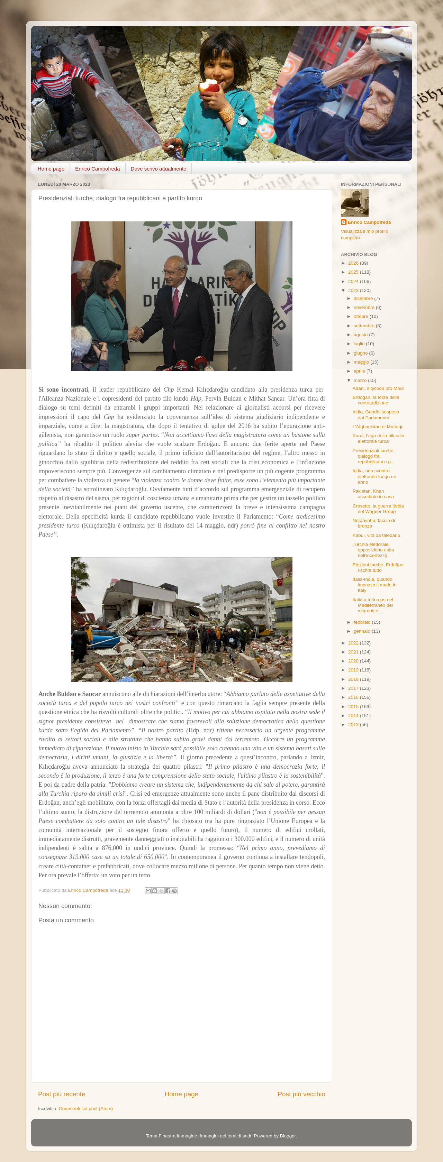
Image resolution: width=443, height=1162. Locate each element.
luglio (360, 343)
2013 (354, 724)
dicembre (364, 298)
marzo (361, 380)
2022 (354, 643)
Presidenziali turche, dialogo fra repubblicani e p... (374, 456)
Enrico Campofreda (97, 169)
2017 (354, 688)
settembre (365, 325)
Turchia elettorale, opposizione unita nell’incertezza (373, 550)
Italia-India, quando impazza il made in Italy (375, 585)
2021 (354, 652)
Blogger (288, 1135)
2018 (354, 679)
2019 (354, 670)
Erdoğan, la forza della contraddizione (376, 400)
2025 (354, 272)
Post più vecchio (301, 1094)
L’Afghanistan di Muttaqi (377, 426)
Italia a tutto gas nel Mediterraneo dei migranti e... (373, 605)
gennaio (363, 631)
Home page (51, 169)
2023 (354, 290)
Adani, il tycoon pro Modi (378, 388)
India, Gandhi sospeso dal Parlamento (376, 414)
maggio (362, 362)
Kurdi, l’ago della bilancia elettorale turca (378, 438)
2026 (354, 263)
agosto (361, 334)
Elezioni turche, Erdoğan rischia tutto (378, 567)
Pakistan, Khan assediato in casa (373, 493)
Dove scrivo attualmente (159, 169)
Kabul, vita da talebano (376, 535)
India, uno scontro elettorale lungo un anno (374, 476)
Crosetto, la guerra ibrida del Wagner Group (378, 508)
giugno (361, 353)
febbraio (363, 622)
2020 (354, 661)
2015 (354, 706)
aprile (360, 371)
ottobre (362, 316)
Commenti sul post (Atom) (86, 1108)
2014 (354, 715)
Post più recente (61, 1094)
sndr (247, 1135)
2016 (354, 697)
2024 (354, 281)
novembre (365, 307)
